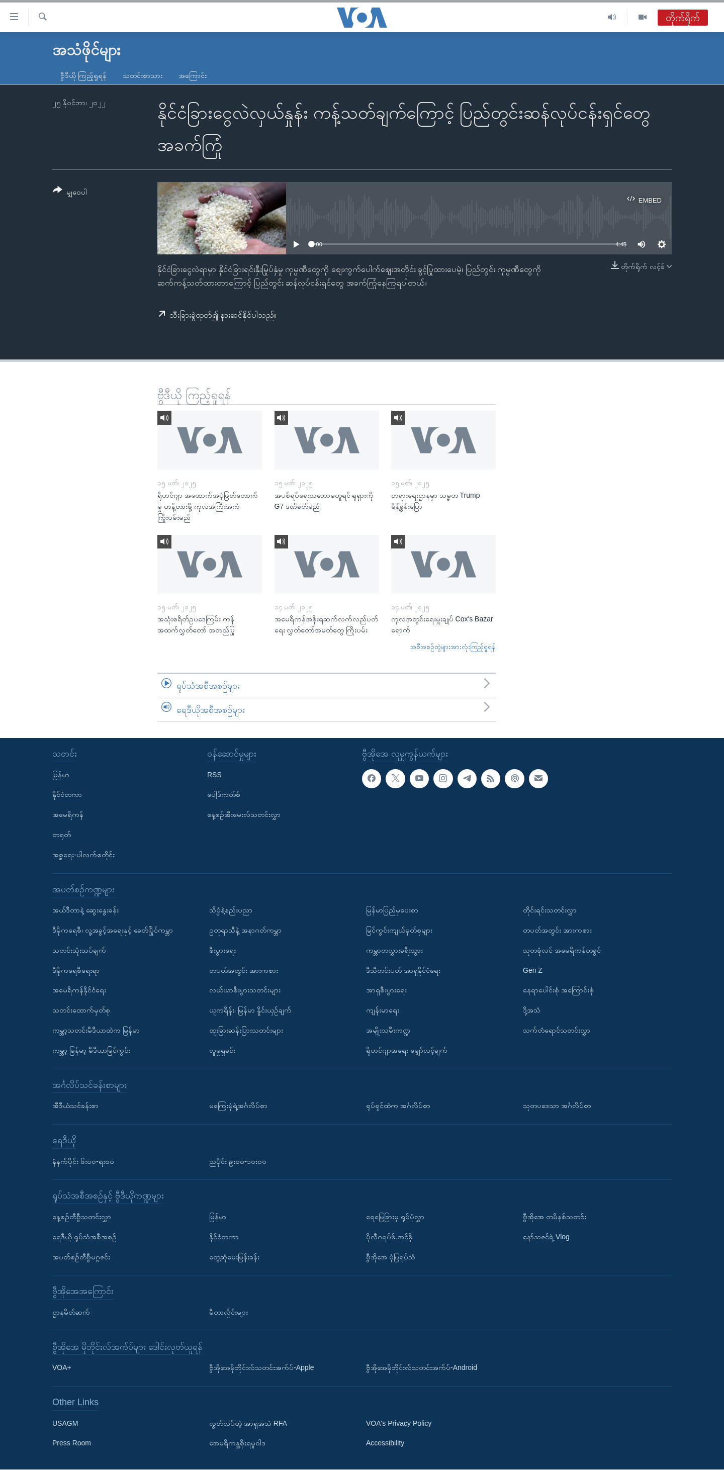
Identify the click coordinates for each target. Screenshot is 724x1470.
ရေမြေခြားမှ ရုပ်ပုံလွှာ (395, 1217)
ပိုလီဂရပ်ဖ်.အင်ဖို (389, 1237)
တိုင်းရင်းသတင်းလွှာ (550, 910)
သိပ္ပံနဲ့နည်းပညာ (230, 910)
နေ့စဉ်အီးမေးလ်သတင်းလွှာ (244, 814)
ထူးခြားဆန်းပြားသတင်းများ (246, 1030)
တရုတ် (61, 835)
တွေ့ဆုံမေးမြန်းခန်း (234, 1257)
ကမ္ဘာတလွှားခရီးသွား (394, 950)
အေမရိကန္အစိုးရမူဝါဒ (237, 1443)
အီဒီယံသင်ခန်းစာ (75, 1105)
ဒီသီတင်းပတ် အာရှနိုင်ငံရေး (403, 970)
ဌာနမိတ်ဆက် (71, 1312)
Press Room (71, 1443)
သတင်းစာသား (142, 75)
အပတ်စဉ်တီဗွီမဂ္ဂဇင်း (81, 1257)
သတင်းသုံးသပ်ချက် (79, 950)
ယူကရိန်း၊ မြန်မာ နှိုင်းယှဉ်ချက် (250, 1010)
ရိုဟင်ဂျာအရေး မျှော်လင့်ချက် (406, 1050)
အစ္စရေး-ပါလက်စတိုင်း (83, 855)
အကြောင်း (192, 75)
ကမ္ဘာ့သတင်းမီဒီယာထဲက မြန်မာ (96, 1030)
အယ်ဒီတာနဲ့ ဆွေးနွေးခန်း (85, 910)
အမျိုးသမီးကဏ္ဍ (388, 1030)
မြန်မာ (60, 775)
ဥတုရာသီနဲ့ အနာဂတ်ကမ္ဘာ (245, 930)
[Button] (70, 193)
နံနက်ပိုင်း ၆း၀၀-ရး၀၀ (83, 1161)
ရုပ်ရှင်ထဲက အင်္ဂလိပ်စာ (398, 1105)
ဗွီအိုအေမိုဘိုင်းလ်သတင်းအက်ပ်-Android (421, 1368)
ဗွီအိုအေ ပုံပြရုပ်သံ (390, 1257)
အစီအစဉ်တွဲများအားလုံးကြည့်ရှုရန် (453, 647)
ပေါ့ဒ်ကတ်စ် (223, 795)
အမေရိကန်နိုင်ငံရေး (79, 990)
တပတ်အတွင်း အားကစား (243, 970)
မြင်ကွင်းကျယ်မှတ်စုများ (399, 930)
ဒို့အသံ (531, 1010)
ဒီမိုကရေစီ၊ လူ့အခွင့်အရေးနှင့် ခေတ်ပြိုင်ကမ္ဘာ (112, 930)
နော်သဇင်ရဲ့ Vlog (546, 1237)
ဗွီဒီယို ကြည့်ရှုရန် (83, 75)
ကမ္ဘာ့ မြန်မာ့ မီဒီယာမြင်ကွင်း (91, 1050)
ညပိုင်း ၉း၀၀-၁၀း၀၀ (237, 1161)
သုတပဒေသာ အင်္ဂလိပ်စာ (557, 1105)
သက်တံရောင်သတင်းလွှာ (556, 1030)
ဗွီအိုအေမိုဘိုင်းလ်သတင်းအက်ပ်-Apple (261, 1368)
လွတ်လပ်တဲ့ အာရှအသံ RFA (248, 1423)
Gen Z (532, 970)
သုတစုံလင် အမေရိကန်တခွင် (562, 950)
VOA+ (61, 1368)
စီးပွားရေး (222, 950)
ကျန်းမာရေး (382, 1010)
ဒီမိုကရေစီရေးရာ (76, 970)
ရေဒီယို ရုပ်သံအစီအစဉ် (84, 1237)
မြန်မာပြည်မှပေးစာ (392, 910)
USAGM (65, 1423)
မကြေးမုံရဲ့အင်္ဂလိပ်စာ (238, 1105)
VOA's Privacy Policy (398, 1423)
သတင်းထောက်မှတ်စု (81, 1010)
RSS (214, 775)
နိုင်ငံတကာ (67, 795)
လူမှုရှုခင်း (222, 1050)
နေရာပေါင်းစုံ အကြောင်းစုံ (558, 990)
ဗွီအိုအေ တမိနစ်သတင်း (554, 1217)
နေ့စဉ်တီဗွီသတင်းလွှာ (81, 1217)
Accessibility (385, 1443)
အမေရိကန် (67, 814)
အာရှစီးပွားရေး (386, 990)
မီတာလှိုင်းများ (228, 1312)
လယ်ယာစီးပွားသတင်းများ (245, 990)
